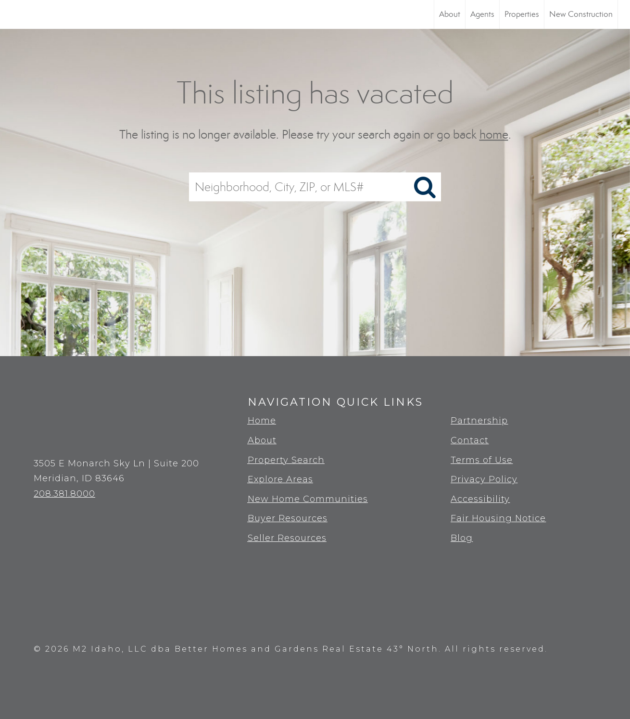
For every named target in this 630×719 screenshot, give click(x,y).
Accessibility (480, 499)
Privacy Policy (484, 479)
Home (262, 420)
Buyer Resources (288, 518)
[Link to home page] (12, 14)
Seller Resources (287, 538)
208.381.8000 (64, 493)
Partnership (479, 420)
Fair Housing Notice (498, 518)
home (493, 134)
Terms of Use (482, 460)
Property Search (286, 460)
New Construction (581, 14)
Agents (482, 14)
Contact (470, 440)
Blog (462, 538)
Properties (521, 14)
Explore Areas (280, 479)
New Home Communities (308, 499)
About (449, 14)
